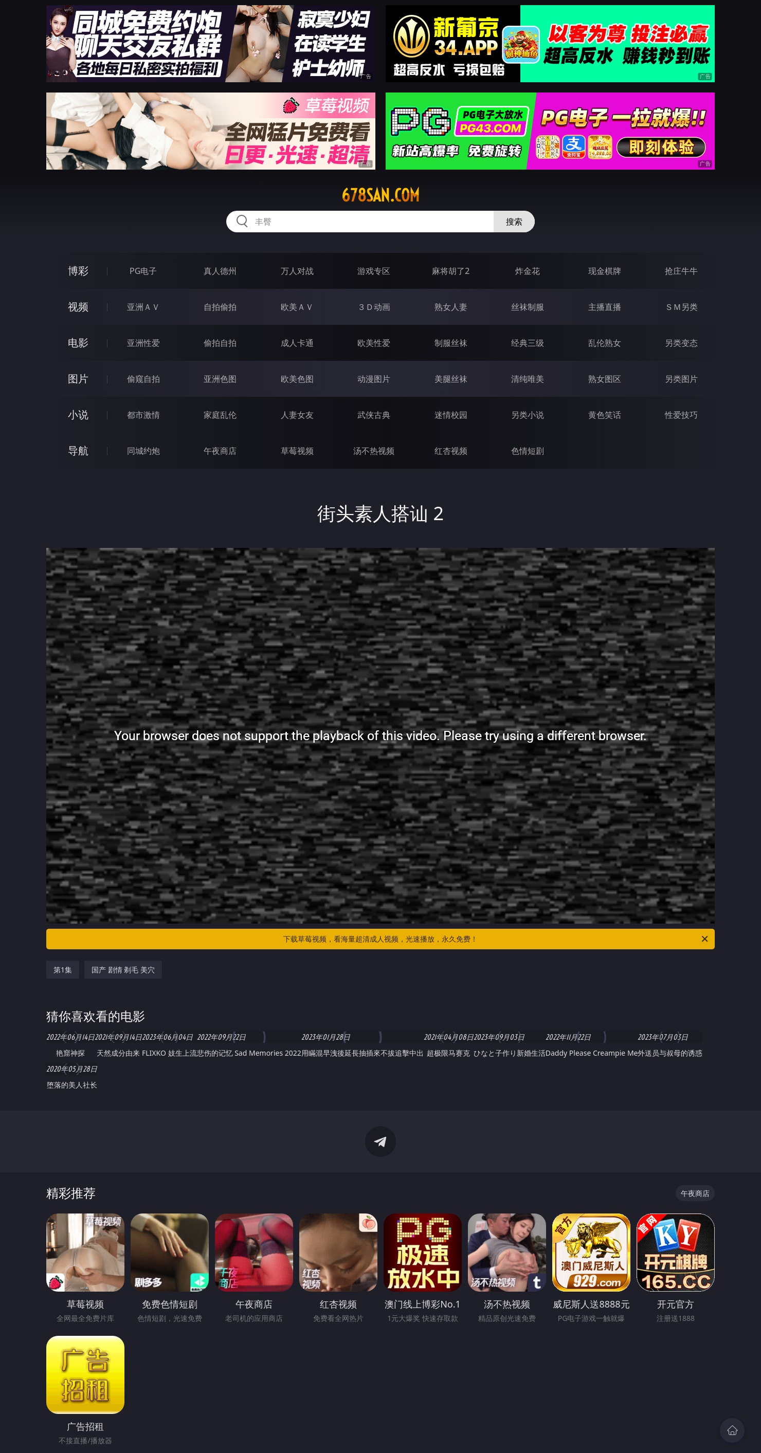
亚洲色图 (220, 378)
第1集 (62, 969)
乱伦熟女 (604, 342)
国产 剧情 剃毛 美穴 (123, 969)
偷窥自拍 (143, 378)
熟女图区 (604, 378)
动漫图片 (373, 378)
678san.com (380, 195)
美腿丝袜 (450, 378)
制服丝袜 (450, 342)
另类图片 (681, 378)
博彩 (78, 271)
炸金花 (527, 271)
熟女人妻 (450, 306)
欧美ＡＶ (297, 306)
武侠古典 (373, 414)
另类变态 (681, 342)
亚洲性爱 (143, 342)
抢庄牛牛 (681, 271)
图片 (78, 378)
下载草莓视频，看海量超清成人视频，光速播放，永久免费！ (496, 939)
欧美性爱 (373, 342)
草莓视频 (297, 450)
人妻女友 (297, 414)
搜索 (514, 221)
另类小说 (527, 414)
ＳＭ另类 (681, 306)
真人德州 (220, 271)
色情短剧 (527, 450)
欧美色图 (297, 378)
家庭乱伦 (220, 414)
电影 (78, 343)
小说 (78, 414)
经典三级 (527, 342)
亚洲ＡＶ (143, 306)
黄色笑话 (604, 414)
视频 (78, 307)
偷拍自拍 (220, 342)
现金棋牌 (604, 271)
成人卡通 (297, 342)
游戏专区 (373, 271)
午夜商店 (220, 450)
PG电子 (143, 271)
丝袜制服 (527, 306)
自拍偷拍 (220, 306)
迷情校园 (450, 414)
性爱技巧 (681, 414)
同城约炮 (143, 450)
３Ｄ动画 (373, 306)
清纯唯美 (527, 378)
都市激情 (143, 414)
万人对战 (297, 271)
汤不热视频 (373, 450)
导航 (78, 450)
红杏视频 (450, 450)
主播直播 (604, 306)
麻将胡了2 (450, 271)
